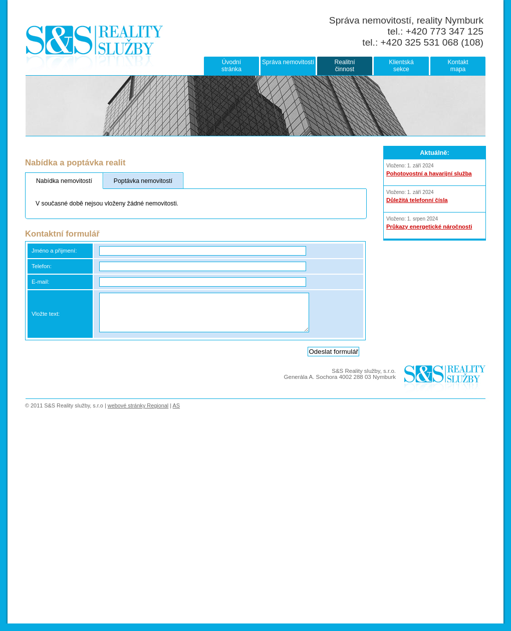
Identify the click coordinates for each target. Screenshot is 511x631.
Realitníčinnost (344, 66)
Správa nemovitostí (288, 62)
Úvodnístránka (231, 66)
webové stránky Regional (138, 413)
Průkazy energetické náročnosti (429, 227)
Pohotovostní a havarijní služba (429, 173)
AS (176, 413)
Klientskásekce (401, 66)
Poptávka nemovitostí (143, 180)
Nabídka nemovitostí (64, 180)
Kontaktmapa (457, 66)
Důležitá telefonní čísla (417, 200)
